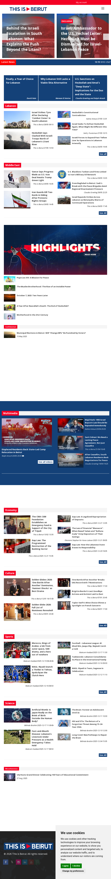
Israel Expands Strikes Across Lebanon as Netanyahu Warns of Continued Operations (88, 200)
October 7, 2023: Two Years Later (32, 295)
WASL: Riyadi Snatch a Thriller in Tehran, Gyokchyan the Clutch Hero (42, 671)
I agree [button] (65, 866)
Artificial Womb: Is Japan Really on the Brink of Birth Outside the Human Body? (42, 715)
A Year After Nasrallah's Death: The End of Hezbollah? (43, 306)
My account (81, 2)
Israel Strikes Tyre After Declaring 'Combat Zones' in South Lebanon (41, 116)
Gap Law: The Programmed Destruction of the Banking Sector (41, 544)
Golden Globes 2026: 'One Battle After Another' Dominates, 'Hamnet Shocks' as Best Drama (42, 585)
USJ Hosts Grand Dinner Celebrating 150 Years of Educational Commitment (52, 774)
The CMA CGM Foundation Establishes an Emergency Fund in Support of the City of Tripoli (42, 523)
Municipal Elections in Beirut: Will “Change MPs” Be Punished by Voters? (51, 333)
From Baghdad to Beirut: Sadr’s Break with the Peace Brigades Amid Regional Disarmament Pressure (89, 186)
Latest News (8, 62)
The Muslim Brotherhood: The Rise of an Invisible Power (44, 286)
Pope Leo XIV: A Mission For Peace (33, 277)
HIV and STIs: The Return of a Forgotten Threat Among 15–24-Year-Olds (87, 724)
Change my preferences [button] (73, 871)
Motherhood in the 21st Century (32, 315)
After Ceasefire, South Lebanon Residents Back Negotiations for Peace (96, 457)
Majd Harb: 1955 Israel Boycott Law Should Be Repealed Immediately (96, 422)
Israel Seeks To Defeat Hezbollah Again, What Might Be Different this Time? (89, 127)
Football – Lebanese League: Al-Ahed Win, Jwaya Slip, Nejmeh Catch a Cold (89, 646)
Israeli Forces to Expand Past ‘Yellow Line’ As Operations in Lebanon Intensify (89, 140)
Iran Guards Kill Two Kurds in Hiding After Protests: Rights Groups (42, 196)
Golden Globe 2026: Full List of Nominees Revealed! (42, 607)
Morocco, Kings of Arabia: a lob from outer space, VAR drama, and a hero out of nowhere (41, 649)
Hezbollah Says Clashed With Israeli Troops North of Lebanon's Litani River (42, 138)
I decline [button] (76, 866)
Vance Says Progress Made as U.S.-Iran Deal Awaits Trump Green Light (42, 176)
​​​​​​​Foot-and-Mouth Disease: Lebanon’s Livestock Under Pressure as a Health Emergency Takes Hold (42, 738)
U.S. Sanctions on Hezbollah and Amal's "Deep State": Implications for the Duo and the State (89, 86)
